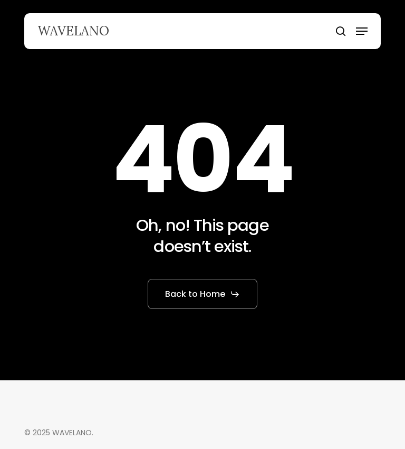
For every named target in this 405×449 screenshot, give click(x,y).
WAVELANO (73, 31)
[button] (362, 31)
